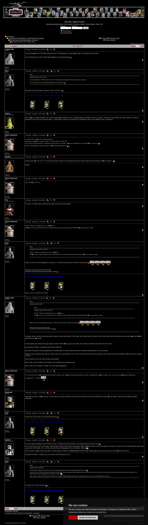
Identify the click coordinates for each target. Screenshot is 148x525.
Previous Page (134, 43)
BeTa (7, 71)
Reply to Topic (115, 38)
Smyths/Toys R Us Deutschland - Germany (24, 40)
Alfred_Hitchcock (11, 135)
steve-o (7, 113)
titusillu (7, 156)
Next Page (141, 43)
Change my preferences (87, 517)
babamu (8, 440)
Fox (6, 200)
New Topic (104, 38)
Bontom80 (8, 392)
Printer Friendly (110, 40)
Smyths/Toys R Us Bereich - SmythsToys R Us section (26, 38)
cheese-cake (9, 49)
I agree (72, 517)
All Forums (10, 36)
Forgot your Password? (66, 32)
